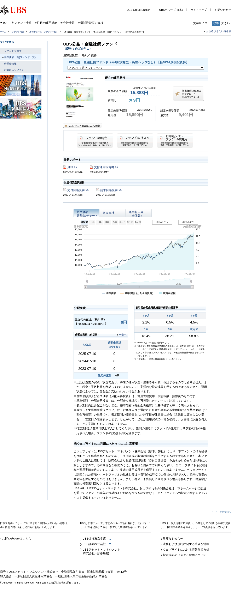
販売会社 (108, 212)
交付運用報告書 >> (106, 167)
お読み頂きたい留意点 (218, 31)
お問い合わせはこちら (16, 538)
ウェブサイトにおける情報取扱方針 (186, 549)
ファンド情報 (22, 22)
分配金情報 (10, 63)
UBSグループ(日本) (171, 9)
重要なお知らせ (173, 538)
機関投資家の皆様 (91, 22)
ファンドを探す (13, 50)
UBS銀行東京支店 (96, 538)
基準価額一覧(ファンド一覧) (20, 57)
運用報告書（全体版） (136, 213)
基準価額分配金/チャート (87, 213)
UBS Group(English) (139, 9)
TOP (5, 22)
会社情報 (69, 22)
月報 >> (72, 167)
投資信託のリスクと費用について (184, 555)
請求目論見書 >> (111, 190)
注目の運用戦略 (47, 22)
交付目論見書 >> (78, 190)
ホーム (3, 32)
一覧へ (123, 334)
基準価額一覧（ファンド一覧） (43, 32)
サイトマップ (199, 9)
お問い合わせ (223, 9)
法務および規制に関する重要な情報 (186, 544)
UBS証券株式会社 (96, 544)
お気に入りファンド (15, 69)
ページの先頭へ (223, 512)
